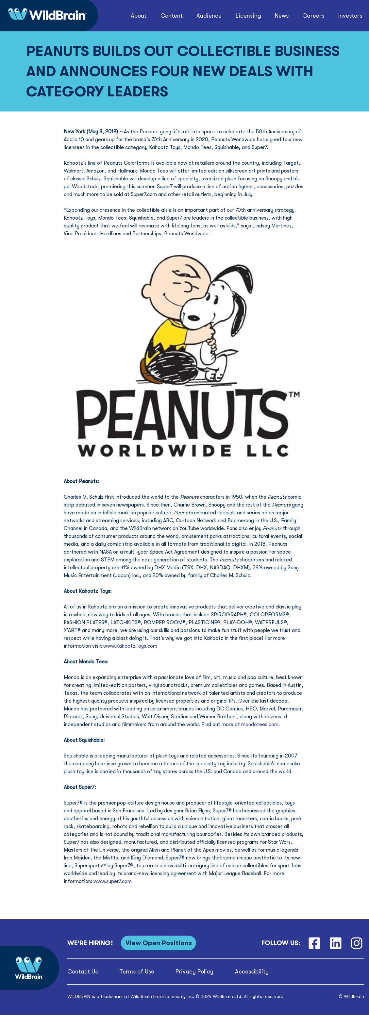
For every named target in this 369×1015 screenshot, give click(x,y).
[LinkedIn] (335, 943)
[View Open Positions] (158, 943)
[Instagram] (356, 943)
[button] (138, 15)
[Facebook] (314, 943)
